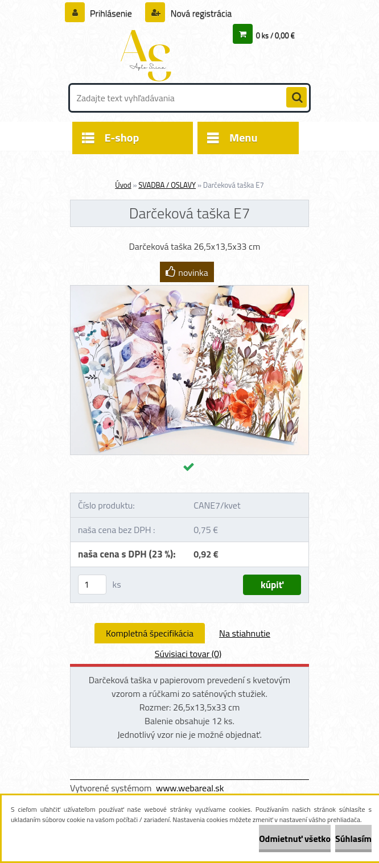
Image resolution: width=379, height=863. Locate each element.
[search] (296, 98)
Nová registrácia (200, 13)
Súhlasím (353, 838)
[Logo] (148, 55)
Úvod (123, 185)
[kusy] (92, 584)
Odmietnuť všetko (295, 838)
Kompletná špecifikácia (149, 633)
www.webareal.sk (190, 788)
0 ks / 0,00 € (275, 35)
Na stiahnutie (244, 633)
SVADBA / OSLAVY (167, 185)
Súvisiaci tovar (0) (188, 653)
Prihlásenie (111, 13)
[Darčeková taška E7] (189, 290)
